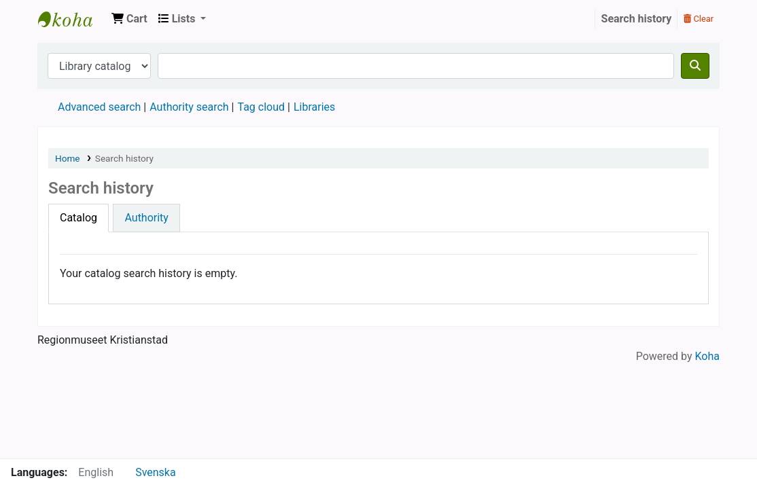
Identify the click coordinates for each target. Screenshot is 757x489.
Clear (699, 19)
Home (67, 158)
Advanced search (99, 107)
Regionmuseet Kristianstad (72, 19)
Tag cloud (261, 107)
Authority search (188, 107)
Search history (636, 18)
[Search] (695, 66)
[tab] (78, 218)
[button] (129, 19)
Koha (707, 356)
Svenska (155, 472)
